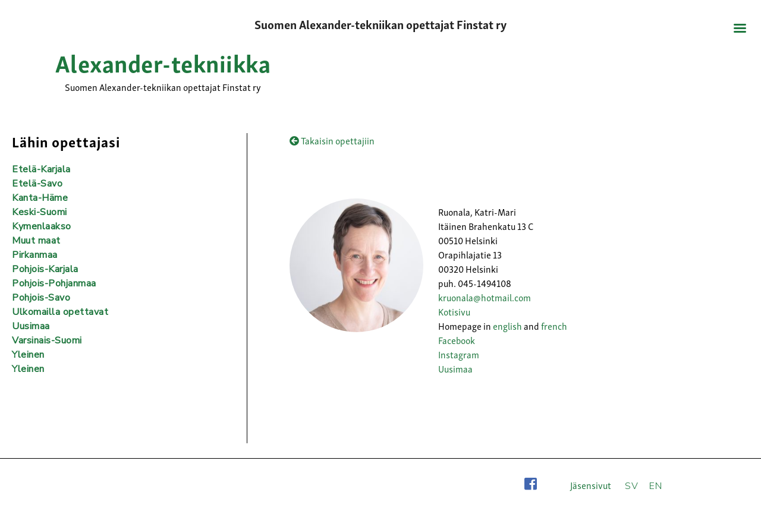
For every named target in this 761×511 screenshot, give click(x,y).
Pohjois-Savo (41, 297)
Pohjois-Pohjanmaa (54, 283)
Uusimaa (455, 368)
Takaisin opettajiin (332, 140)
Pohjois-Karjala (45, 269)
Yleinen (28, 354)
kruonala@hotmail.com (484, 297)
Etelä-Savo (37, 183)
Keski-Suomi (39, 212)
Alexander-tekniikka (163, 62)
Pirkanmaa (35, 254)
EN (655, 486)
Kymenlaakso (41, 226)
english (507, 325)
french (554, 325)
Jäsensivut (590, 485)
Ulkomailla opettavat (60, 311)
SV (631, 486)
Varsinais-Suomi (47, 340)
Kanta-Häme (40, 197)
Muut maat (36, 240)
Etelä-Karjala (41, 169)
